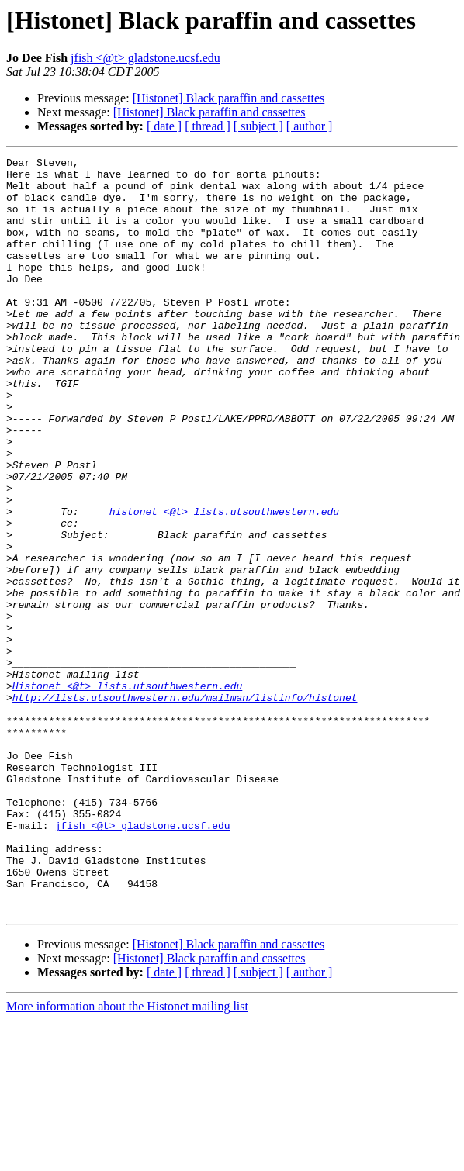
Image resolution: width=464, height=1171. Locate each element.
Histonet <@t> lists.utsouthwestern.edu (127, 793)
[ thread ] (207, 126)
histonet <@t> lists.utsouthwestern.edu (224, 583)
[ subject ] (258, 126)
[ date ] (164, 126)
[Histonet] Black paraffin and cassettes (229, 98)
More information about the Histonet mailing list (127, 1157)
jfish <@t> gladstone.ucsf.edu (145, 57)
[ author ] (309, 126)
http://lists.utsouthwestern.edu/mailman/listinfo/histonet (185, 806)
